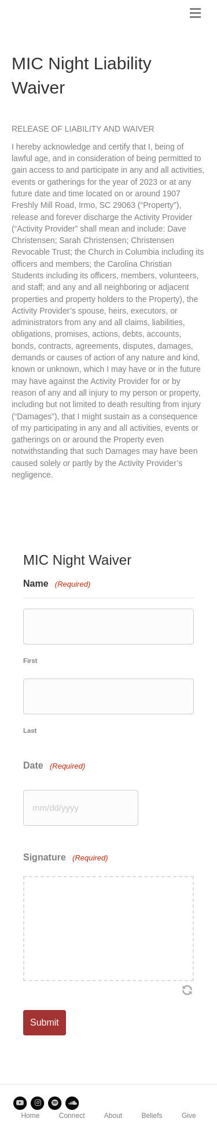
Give (189, 1116)
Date (54, 766)
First (30, 660)
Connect (72, 1116)
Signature (65, 858)
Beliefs (152, 1116)
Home (30, 1116)
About (113, 1116)
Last (29, 730)
